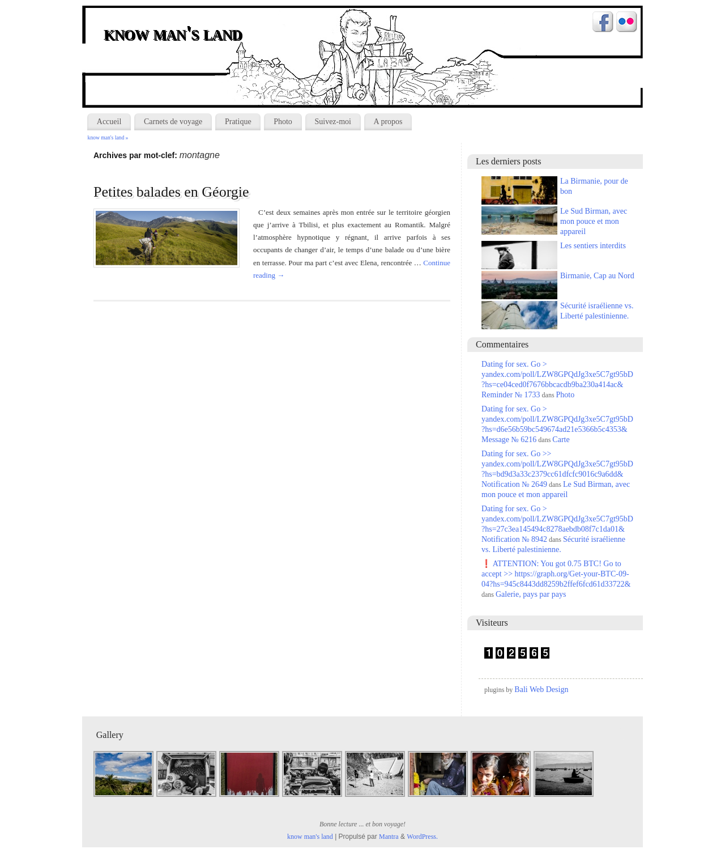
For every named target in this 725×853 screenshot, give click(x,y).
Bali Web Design (541, 689)
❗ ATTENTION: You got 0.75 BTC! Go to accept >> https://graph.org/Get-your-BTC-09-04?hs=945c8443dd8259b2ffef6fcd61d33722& (555, 573)
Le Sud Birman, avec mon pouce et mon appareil (593, 221)
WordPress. (422, 837)
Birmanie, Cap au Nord (597, 275)
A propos (388, 121)
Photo (283, 121)
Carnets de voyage (173, 121)
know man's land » (108, 137)
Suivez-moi (332, 121)
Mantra (389, 837)
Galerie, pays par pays (531, 594)
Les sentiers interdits (593, 245)
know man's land (174, 34)
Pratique (238, 121)
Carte (560, 439)
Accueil (109, 121)
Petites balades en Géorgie (171, 192)
